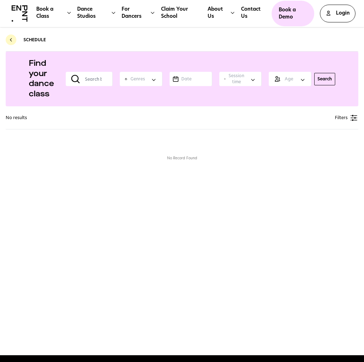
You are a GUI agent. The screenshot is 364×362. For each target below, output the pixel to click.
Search (324, 79)
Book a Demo (287, 13)
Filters (346, 117)
